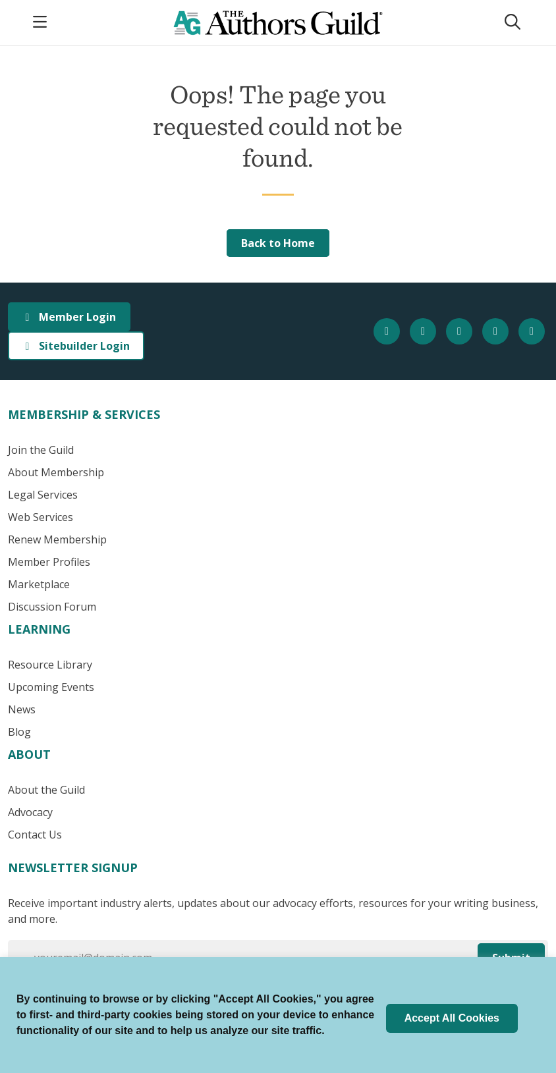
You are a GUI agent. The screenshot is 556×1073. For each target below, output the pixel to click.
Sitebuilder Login (76, 346)
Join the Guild (41, 450)
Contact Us (35, 834)
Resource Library (50, 664)
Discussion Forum (52, 606)
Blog (19, 732)
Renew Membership (57, 539)
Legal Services (43, 494)
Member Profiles (49, 562)
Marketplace (39, 584)
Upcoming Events (51, 687)
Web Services (40, 517)
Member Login (69, 317)
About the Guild (46, 790)
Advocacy (30, 812)
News (22, 709)
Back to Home (278, 243)
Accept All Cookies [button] (451, 1018)
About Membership (56, 472)
